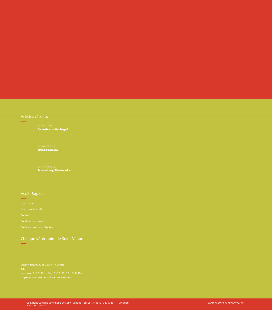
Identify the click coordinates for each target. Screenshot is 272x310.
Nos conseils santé (31, 209)
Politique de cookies (32, 221)
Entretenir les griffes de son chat (54, 170)
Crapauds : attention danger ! (53, 129)
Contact (25, 215)
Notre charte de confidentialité (225, 303)
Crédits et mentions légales (37, 227)
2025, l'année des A (48, 150)
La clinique (27, 203)
